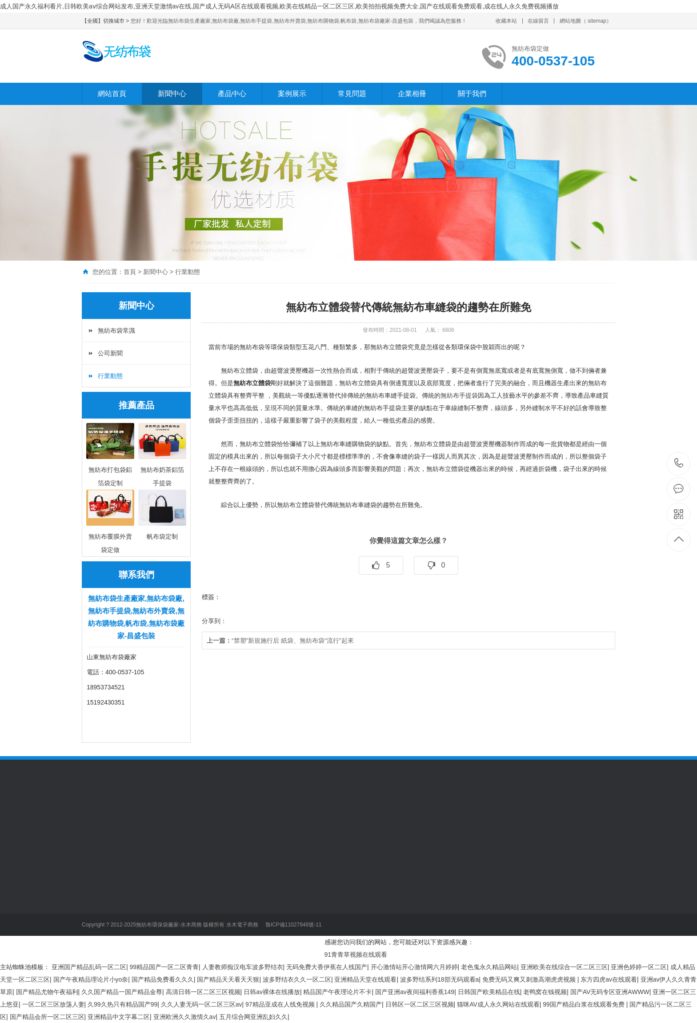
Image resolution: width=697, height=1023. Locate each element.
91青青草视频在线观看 (356, 954)
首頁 (130, 271)
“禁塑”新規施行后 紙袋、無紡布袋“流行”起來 (280, 640)
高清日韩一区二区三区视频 (203, 991)
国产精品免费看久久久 (163, 979)
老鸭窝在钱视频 (545, 991)
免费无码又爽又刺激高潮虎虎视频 (529, 979)
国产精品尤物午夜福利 (47, 991)
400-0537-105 (679, 463)
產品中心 (232, 93)
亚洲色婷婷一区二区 (639, 967)
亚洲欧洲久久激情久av (184, 1016)
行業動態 (187, 271)
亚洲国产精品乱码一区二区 (89, 967)
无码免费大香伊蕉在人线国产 (326, 967)
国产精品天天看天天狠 (228, 979)
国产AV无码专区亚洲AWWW (609, 991)
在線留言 (538, 21)
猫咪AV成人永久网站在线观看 (498, 1004)
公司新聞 (110, 353)
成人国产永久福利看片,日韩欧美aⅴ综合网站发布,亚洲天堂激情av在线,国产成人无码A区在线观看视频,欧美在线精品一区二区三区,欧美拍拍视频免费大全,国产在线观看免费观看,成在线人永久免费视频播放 (279, 6)
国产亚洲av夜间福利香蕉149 (414, 991)
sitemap (597, 21)
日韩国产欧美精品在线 (489, 991)
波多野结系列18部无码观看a (439, 979)
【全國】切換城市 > (106, 21)
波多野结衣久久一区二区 (297, 979)
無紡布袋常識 (116, 330)
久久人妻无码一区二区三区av (201, 1004)
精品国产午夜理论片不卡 (337, 991)
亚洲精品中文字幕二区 (119, 1016)
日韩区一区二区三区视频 (419, 1004)
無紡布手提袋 (459, 395)
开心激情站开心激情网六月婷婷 (414, 967)
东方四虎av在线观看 (609, 979)
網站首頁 (112, 93)
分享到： (214, 620)
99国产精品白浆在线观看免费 (584, 1004)
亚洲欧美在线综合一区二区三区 (564, 967)
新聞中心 (172, 93)
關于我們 (472, 93)
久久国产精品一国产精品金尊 (121, 991)
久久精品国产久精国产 (351, 1004)
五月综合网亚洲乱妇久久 (253, 1016)
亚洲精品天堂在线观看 (365, 979)
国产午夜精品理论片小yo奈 (90, 979)
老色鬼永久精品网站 (489, 967)
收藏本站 (506, 21)
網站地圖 (570, 21)
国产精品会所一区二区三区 (47, 1016)
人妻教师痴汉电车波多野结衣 (242, 967)
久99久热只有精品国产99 (122, 1004)
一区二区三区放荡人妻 (53, 1004)
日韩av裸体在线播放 (272, 991)
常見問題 (352, 93)
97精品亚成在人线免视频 (280, 1004)
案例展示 (292, 93)
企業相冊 (412, 93)
